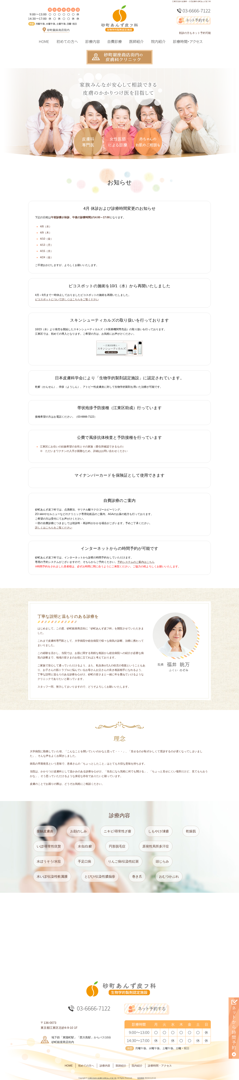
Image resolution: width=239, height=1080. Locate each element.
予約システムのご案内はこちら (136, 562)
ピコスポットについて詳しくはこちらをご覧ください (67, 299)
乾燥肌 (191, 831)
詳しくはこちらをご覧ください (53, 527)
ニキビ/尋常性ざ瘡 (117, 831)
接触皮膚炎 (45, 831)
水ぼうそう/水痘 (49, 861)
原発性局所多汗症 (155, 846)
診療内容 (105, 1065)
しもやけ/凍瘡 (158, 831)
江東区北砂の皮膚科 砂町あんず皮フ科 (102, 1078)
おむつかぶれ (169, 876)
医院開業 (140, 1078)
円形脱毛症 (117, 846)
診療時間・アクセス (160, 1065)
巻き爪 (137, 876)
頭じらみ (162, 861)
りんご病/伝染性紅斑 (123, 861)
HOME (69, 1065)
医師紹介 (121, 1065)
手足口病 (84, 861)
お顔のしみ (78, 831)
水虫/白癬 (85, 846)
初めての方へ (86, 1065)
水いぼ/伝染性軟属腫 (52, 876)
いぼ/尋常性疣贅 (49, 846)
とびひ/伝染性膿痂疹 (99, 876)
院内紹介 (137, 1065)
